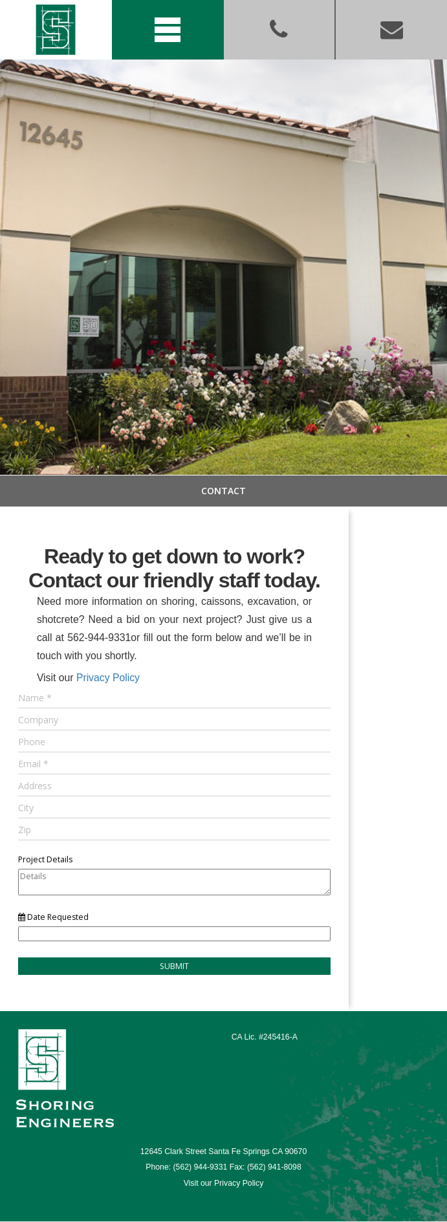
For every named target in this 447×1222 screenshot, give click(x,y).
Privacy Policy (108, 677)
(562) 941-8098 (274, 1167)
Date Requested (53, 916)
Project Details (45, 859)
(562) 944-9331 (200, 1167)
